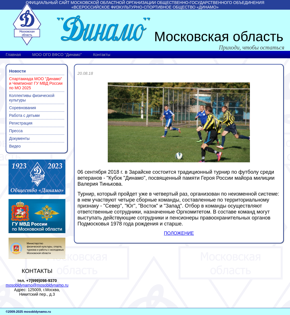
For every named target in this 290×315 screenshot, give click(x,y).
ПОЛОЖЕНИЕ (179, 233)
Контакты (101, 54)
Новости (17, 71)
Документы (19, 138)
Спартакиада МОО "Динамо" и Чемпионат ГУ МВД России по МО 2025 (36, 83)
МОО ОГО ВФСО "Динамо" (57, 54)
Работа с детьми (24, 115)
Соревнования (22, 107)
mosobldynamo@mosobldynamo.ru (37, 285)
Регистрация (20, 123)
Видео (15, 146)
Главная (13, 54)
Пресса (15, 131)
